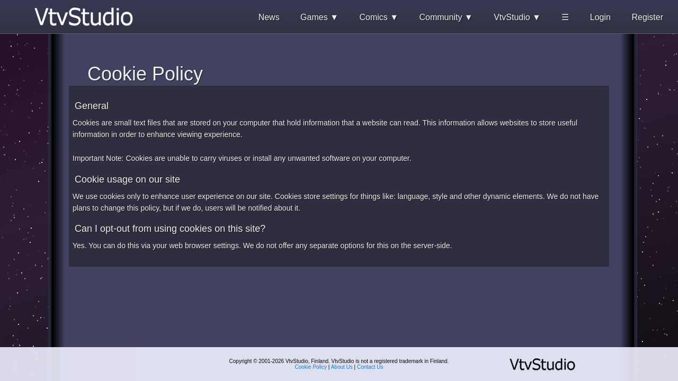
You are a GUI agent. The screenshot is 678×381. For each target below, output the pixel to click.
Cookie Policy (311, 367)
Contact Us (370, 367)
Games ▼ (319, 17)
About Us (342, 367)
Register (647, 17)
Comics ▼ (378, 17)
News (269, 17)
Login (600, 17)
